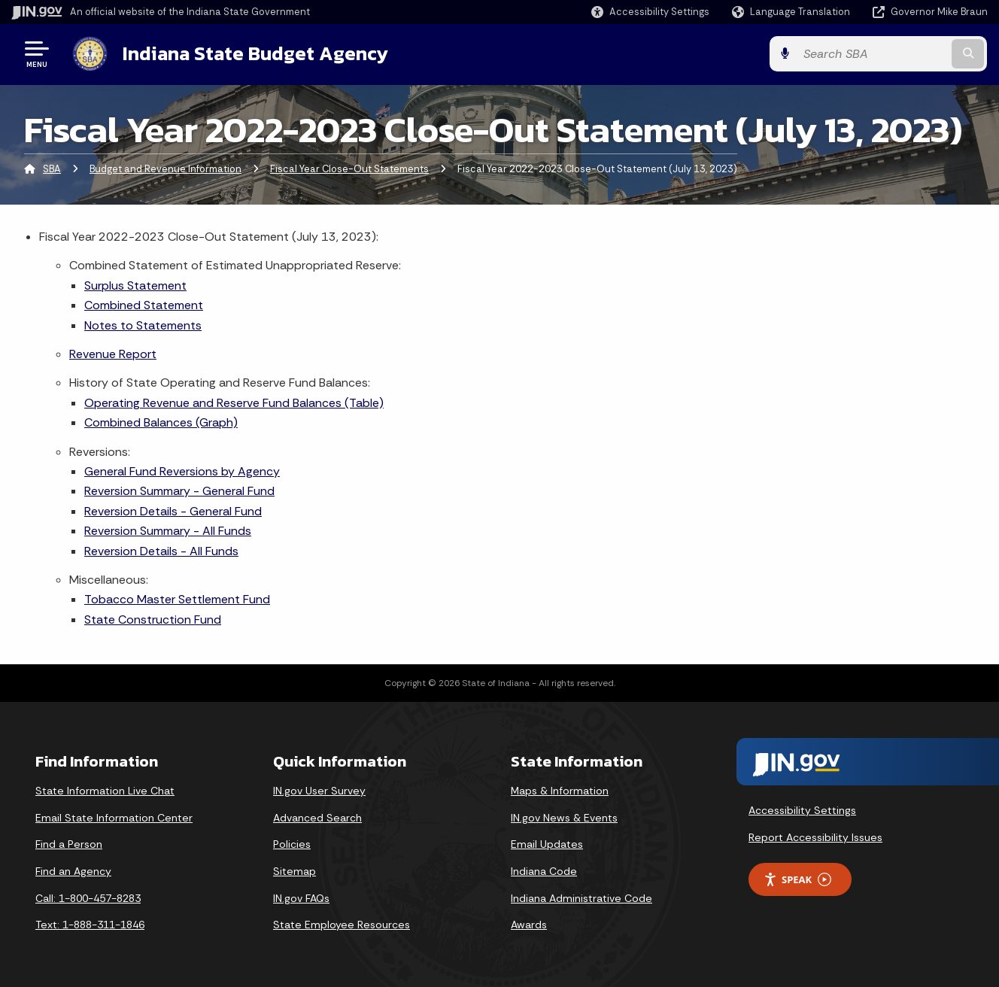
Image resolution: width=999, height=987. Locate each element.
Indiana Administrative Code (581, 898)
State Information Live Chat (105, 790)
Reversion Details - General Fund (173, 511)
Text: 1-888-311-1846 (89, 924)
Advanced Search (317, 818)
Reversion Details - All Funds (161, 550)
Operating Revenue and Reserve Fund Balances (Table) (234, 403)
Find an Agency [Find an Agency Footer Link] (73, 871)
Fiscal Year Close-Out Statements (349, 168)
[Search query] (875, 53)
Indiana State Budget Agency (254, 53)
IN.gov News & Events (564, 818)
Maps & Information (560, 790)
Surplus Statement (135, 285)
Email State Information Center (114, 818)
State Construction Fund (152, 619)
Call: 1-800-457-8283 (88, 898)
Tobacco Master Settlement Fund (177, 599)
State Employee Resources (341, 924)
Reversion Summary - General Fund (179, 491)
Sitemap (294, 871)
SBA (52, 168)
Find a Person (68, 844)
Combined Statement (143, 305)
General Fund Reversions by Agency (182, 471)
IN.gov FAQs (301, 898)
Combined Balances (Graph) (161, 422)
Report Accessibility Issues (815, 837)
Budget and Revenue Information (165, 168)
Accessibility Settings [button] (802, 810)
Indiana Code (544, 871)
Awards (529, 924)
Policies (292, 844)
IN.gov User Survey (319, 790)
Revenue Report (112, 354)
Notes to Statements (143, 325)
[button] (650, 12)
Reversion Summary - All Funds (167, 531)
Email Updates (547, 844)
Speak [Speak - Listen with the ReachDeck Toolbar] (797, 879)
